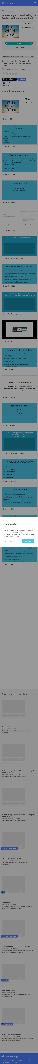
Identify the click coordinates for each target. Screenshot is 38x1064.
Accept (28, 541)
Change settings (10, 541)
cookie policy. (14, 536)
